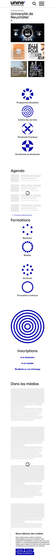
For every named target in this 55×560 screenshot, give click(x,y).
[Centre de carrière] (27, 112)
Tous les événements (23, 215)
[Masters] (27, 247)
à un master (27, 363)
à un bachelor (27, 357)
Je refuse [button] (29, 550)
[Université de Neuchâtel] (18, 3)
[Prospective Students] (27, 94)
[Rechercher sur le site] (34, 3)
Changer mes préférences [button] (25, 553)
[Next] (39, 34)
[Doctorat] (27, 270)
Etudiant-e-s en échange (27, 369)
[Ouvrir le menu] (41, 3)
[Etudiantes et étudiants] (27, 146)
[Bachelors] (27, 230)
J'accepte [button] (20, 550)
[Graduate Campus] (27, 129)
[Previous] (16, 34)
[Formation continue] (27, 287)
